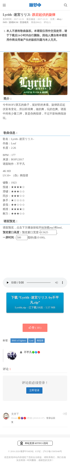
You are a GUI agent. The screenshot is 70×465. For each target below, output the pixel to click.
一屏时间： (10, 237)
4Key (59, 19)
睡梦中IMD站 (35, 5)
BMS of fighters (19, 340)
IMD (5, 22)
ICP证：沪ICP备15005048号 (48, 451)
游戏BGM (13, 22)
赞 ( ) (35, 327)
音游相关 (24, 22)
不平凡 (28, 352)
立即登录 (34, 390)
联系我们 (50, 457)
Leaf (31, 340)
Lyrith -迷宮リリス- (29, 15)
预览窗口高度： (12, 232)
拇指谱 (40, 340)
